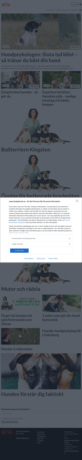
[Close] (78, 202)
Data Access (41, 258)
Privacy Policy (53, 258)
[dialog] (41, 230)
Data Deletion (28, 258)
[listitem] (41, 238)
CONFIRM (20, 251)
